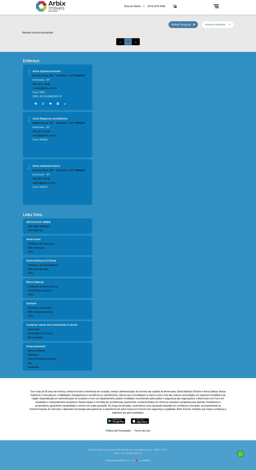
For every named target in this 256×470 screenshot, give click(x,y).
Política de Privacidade (118, 430)
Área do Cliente (132, 6)
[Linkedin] (58, 103)
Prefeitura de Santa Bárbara (43, 265)
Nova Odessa (35, 337)
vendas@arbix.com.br (44, 135)
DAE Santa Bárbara (38, 269)
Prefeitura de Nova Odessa (43, 286)
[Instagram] (43, 103)
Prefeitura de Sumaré (39, 307)
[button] (175, 6)
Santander (33, 367)
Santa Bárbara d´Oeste (40, 333)
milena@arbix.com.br (44, 182)
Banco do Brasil (36, 350)
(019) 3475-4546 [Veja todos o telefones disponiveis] (156, 6)
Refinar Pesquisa (183, 24)
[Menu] (216, 6)
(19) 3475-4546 (41, 84)
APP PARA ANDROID (38, 226)
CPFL (31, 251)
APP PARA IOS (35, 230)
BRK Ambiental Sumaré (40, 312)
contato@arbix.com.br (44, 88)
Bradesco (33, 354)
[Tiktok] (65, 103)
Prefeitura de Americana (41, 243)
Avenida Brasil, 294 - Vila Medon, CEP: (58, 75)
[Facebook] (35, 103)
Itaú (30, 363)
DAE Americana (36, 247)
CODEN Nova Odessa (40, 290)
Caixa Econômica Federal (42, 358)
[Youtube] (50, 103)
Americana (34, 329)
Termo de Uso (142, 430)
